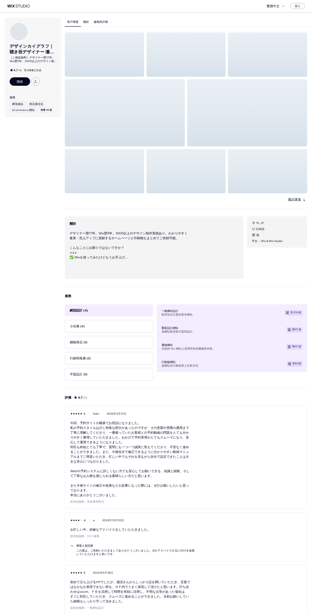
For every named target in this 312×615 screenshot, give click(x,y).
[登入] (297, 6)
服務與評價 (101, 22)
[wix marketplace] (18, 6)
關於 (86, 22)
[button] (104, 54)
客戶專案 (72, 22)
